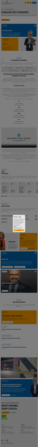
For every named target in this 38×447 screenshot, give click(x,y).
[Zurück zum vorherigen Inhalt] (2, 196)
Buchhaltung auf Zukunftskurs (14, 35)
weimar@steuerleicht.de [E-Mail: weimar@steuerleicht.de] (10, 432)
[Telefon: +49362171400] (23, 432)
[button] (30, 3)
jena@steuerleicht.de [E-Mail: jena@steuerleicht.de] (10, 427)
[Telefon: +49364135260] (3, 427)
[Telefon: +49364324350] (3, 432)
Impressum (15, 226)
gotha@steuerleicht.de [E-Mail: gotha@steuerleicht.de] (29, 432)
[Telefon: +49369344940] (23, 427)
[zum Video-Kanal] (26, 3)
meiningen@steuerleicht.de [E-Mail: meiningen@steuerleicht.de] (30, 427)
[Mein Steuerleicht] (28, 3)
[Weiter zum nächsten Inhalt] (6, 196)
